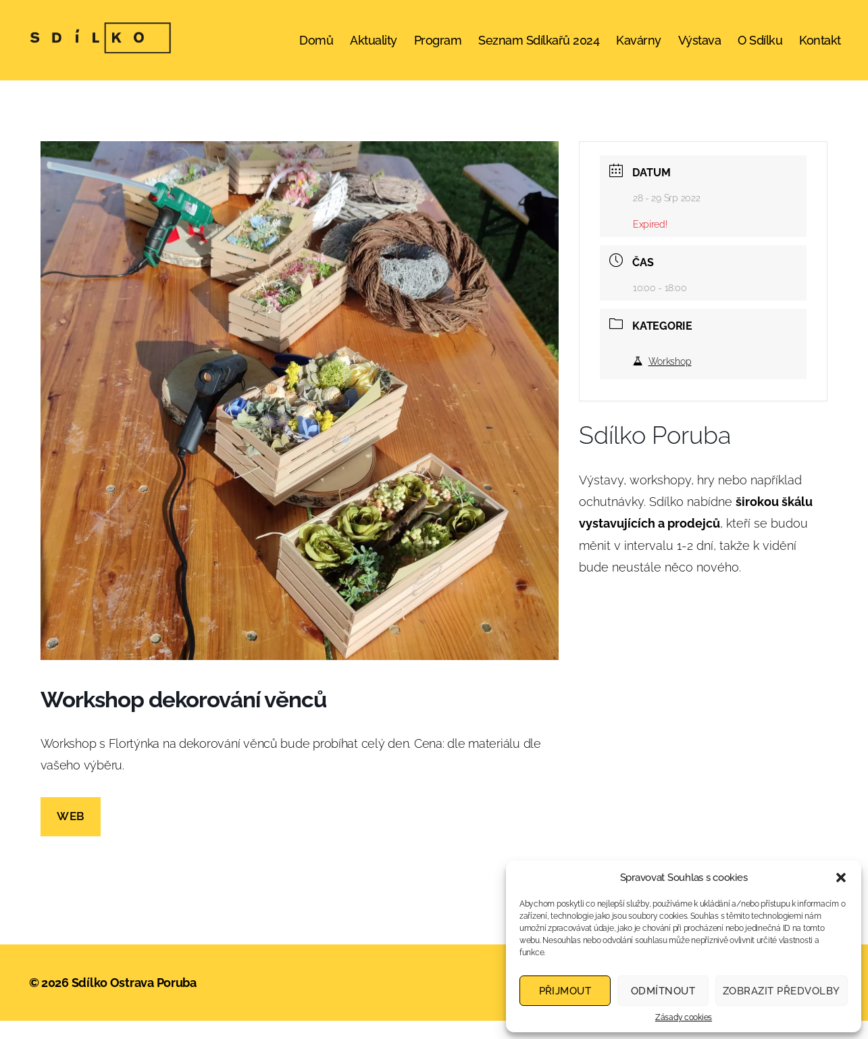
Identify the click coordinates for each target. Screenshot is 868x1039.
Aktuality (373, 49)
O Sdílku (760, 49)
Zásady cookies (683, 1017)
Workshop (662, 379)
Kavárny (638, 49)
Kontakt (820, 49)
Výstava (699, 49)
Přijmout (565, 991)
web (70, 834)
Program (438, 49)
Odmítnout (663, 991)
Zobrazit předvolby (781, 991)
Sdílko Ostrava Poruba (134, 1001)
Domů (316, 49)
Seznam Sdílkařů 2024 (538, 49)
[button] (841, 877)
